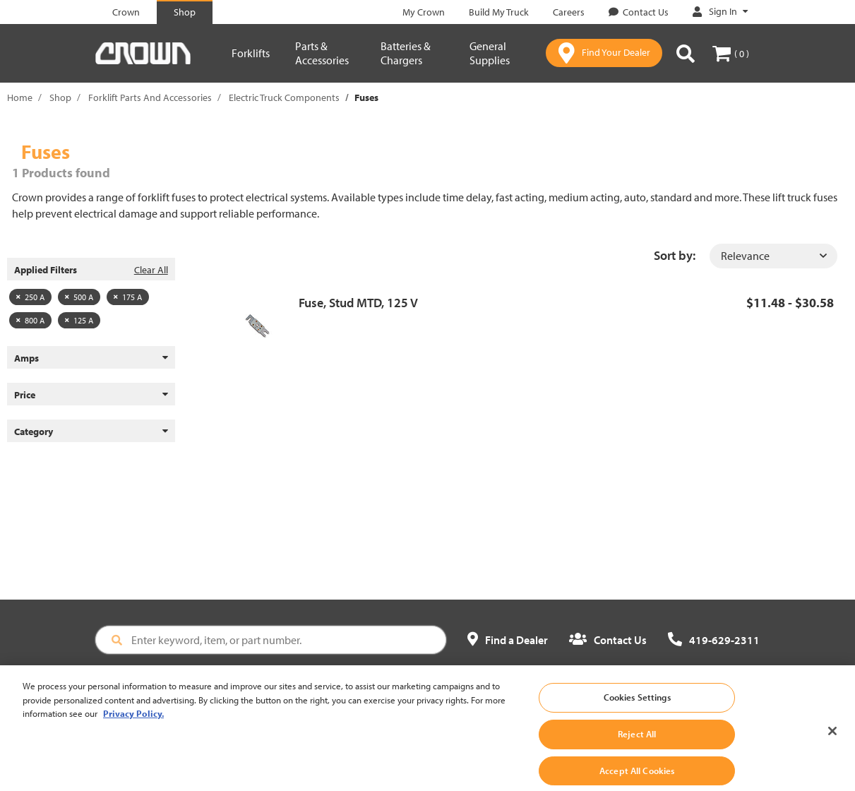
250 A (30, 297)
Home (19, 97)
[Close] (832, 743)
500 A (79, 297)
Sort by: (674, 255)
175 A (128, 297)
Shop (60, 97)
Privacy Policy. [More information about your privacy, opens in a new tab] (133, 726)
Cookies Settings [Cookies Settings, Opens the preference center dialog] (637, 709)
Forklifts (251, 53)
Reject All (637, 745)
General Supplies (490, 53)
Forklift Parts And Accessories (150, 97)
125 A (79, 320)
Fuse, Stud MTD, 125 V (358, 303)
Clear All (151, 269)
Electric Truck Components (284, 97)
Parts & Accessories (322, 53)
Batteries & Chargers (406, 53)
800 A (30, 320)
